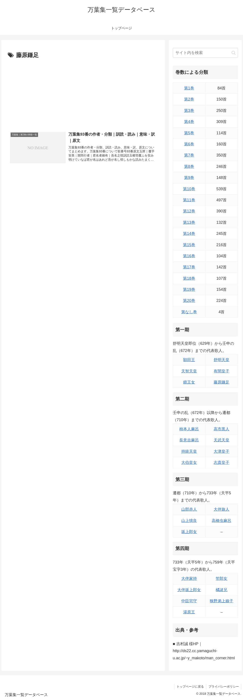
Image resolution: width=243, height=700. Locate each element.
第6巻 (189, 144)
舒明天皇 (221, 360)
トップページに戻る (190, 686)
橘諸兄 (221, 590)
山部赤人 (189, 509)
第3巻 (189, 110)
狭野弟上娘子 (221, 601)
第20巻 (189, 300)
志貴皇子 (221, 462)
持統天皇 (189, 451)
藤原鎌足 (221, 382)
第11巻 (189, 200)
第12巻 (189, 211)
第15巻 (189, 245)
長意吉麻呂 (189, 440)
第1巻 (189, 88)
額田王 (189, 360)
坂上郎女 (189, 532)
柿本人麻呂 (189, 429)
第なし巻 (189, 312)
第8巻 (189, 166)
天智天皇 (189, 371)
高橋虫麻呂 (221, 520)
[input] (205, 53)
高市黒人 (221, 429)
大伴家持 (189, 578)
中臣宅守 (189, 601)
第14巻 (189, 233)
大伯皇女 (189, 462)
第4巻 (189, 121)
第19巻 (189, 289)
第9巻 (189, 177)
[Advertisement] (83, 92)
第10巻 (189, 189)
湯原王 (189, 612)
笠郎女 (221, 578)
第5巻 (189, 133)
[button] (233, 52)
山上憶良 (189, 520)
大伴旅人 (221, 509)
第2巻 (189, 99)
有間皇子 (221, 371)
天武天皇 (221, 440)
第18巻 (189, 278)
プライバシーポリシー (223, 686)
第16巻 (189, 256)
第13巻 (189, 222)
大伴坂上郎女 (189, 590)
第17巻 (189, 267)
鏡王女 (189, 382)
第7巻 (189, 155)
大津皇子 (221, 451)
